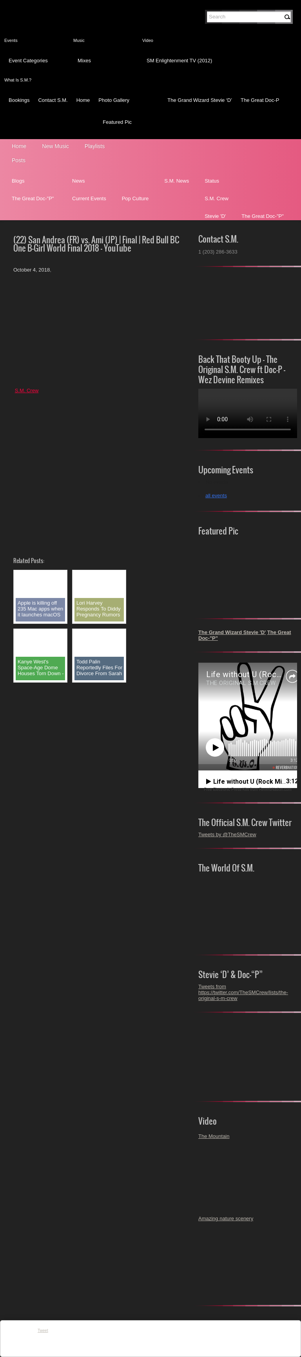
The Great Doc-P (260, 100)
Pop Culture (135, 198)
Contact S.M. (52, 100)
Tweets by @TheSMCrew (227, 834)
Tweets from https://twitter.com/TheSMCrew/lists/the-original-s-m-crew (243, 992)
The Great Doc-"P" (33, 198)
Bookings (19, 100)
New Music (55, 146)
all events (216, 495)
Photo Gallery (113, 100)
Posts (18, 160)
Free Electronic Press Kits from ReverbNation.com (247, 789)
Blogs (18, 181)
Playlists (95, 146)
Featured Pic (117, 122)
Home (83, 100)
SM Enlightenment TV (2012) (179, 60)
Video (147, 40)
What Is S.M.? (17, 80)
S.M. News (176, 181)
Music (79, 40)
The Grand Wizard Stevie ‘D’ (199, 100)
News (78, 181)
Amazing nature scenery (225, 1218)
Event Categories (28, 60)
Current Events (89, 198)
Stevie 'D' (215, 216)
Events (11, 40)
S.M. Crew (216, 198)
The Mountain (214, 1136)
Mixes (84, 60)
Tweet (43, 1330)
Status (212, 181)
